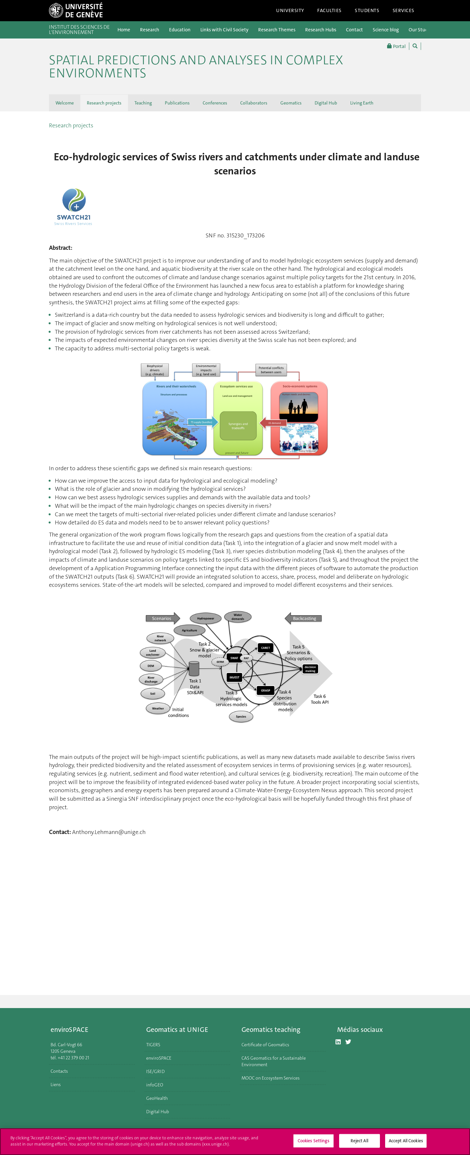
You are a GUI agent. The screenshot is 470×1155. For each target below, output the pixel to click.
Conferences (215, 103)
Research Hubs (320, 29)
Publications (177, 103)
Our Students (423, 29)
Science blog (386, 29)
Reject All (359, 1141)
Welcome (64, 103)
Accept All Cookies (406, 1141)
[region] (235, 1141)
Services (404, 10)
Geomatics (291, 103)
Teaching (143, 103)
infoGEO (154, 1085)
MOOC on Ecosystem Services (271, 1078)
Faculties (329, 10)
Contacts (59, 1071)
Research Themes (276, 29)
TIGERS (153, 1045)
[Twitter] (348, 1042)
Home (124, 29)
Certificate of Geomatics (265, 1045)
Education (180, 29)
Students (367, 10)
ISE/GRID (155, 1071)
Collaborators (253, 103)
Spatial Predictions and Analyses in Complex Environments (196, 67)
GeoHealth (157, 1098)
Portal (396, 46)
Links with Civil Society (224, 29)
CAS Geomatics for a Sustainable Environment (274, 1061)
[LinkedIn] (338, 1042)
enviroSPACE (158, 1058)
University (290, 10)
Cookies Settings (313, 1141)
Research (149, 29)
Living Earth (361, 103)
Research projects (104, 103)
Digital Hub (326, 103)
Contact (354, 29)
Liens (56, 1084)
